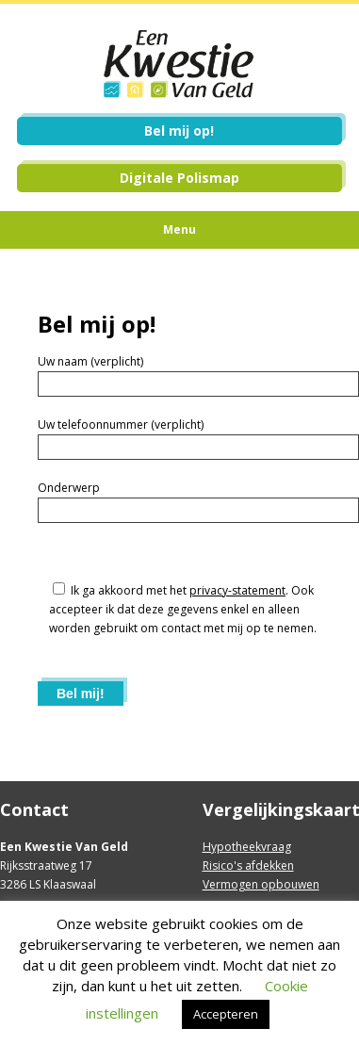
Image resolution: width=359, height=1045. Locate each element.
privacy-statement (237, 590)
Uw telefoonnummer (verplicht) (121, 424)
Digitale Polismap (179, 178)
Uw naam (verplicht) (90, 361)
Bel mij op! (179, 130)
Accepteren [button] (225, 1013)
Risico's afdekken (248, 865)
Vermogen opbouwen (261, 884)
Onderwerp (69, 488)
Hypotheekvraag (247, 847)
